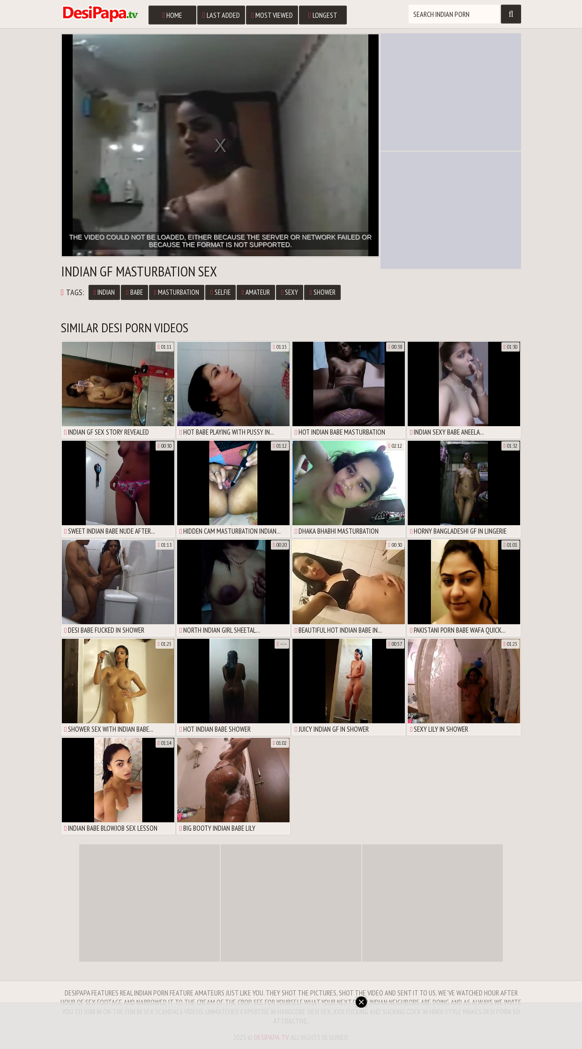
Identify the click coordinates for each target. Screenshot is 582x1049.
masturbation (176, 292)
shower (322, 292)
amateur (256, 292)
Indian (104, 292)
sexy (289, 292)
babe (134, 292)
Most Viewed (272, 15)
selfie (220, 292)
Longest (322, 15)
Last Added (221, 15)
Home (172, 15)
